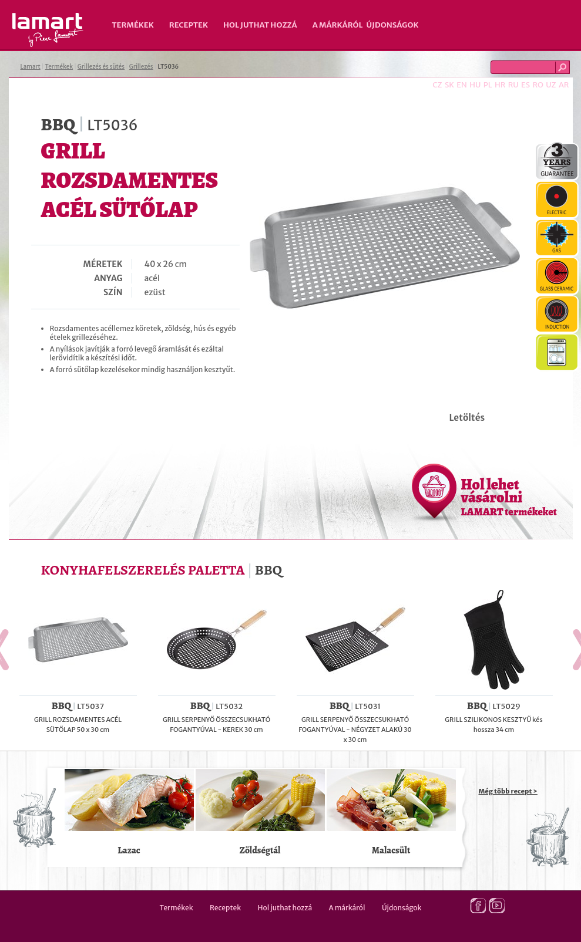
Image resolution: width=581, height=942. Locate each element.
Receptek (188, 25)
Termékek (133, 25)
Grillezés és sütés (101, 66)
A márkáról (338, 25)
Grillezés (141, 66)
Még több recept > (508, 791)
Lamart (48, 30)
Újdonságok (393, 25)
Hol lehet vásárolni (509, 496)
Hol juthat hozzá (260, 25)
